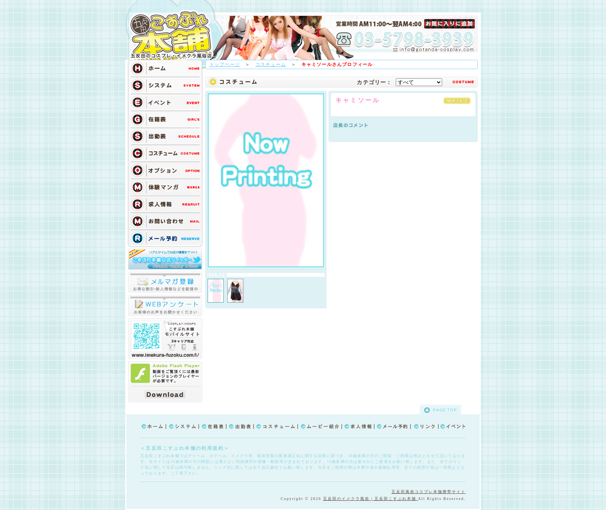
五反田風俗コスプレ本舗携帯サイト (429, 492)
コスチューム (270, 64)
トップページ (224, 64)
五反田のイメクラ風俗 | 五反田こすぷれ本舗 (370, 498)
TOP (173, 35)
